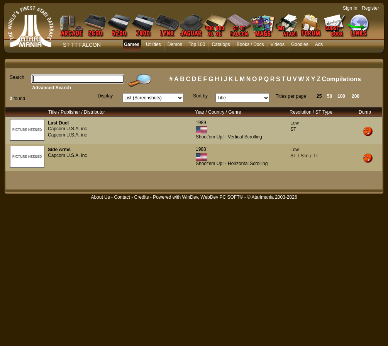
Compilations (341, 79)
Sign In (350, 8)
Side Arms (59, 149)
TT (316, 156)
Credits (141, 197)
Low (294, 123)
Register (370, 8)
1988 (201, 149)
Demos (175, 44)
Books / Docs (250, 44)
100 (341, 96)
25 (319, 96)
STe (304, 156)
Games (131, 44)
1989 (201, 122)
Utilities (153, 44)
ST (293, 129)
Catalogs (221, 44)
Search (17, 77)
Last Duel (58, 123)
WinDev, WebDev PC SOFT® (212, 197)
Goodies (299, 44)
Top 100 (197, 44)
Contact (122, 197)
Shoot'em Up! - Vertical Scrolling (229, 137)
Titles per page (291, 96)
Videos (278, 44)
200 (355, 96)
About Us (100, 197)
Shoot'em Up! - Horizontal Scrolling (232, 163)
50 (329, 96)
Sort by (200, 96)
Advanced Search (51, 87)
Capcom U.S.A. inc (67, 128)
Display (105, 96)
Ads (319, 44)
